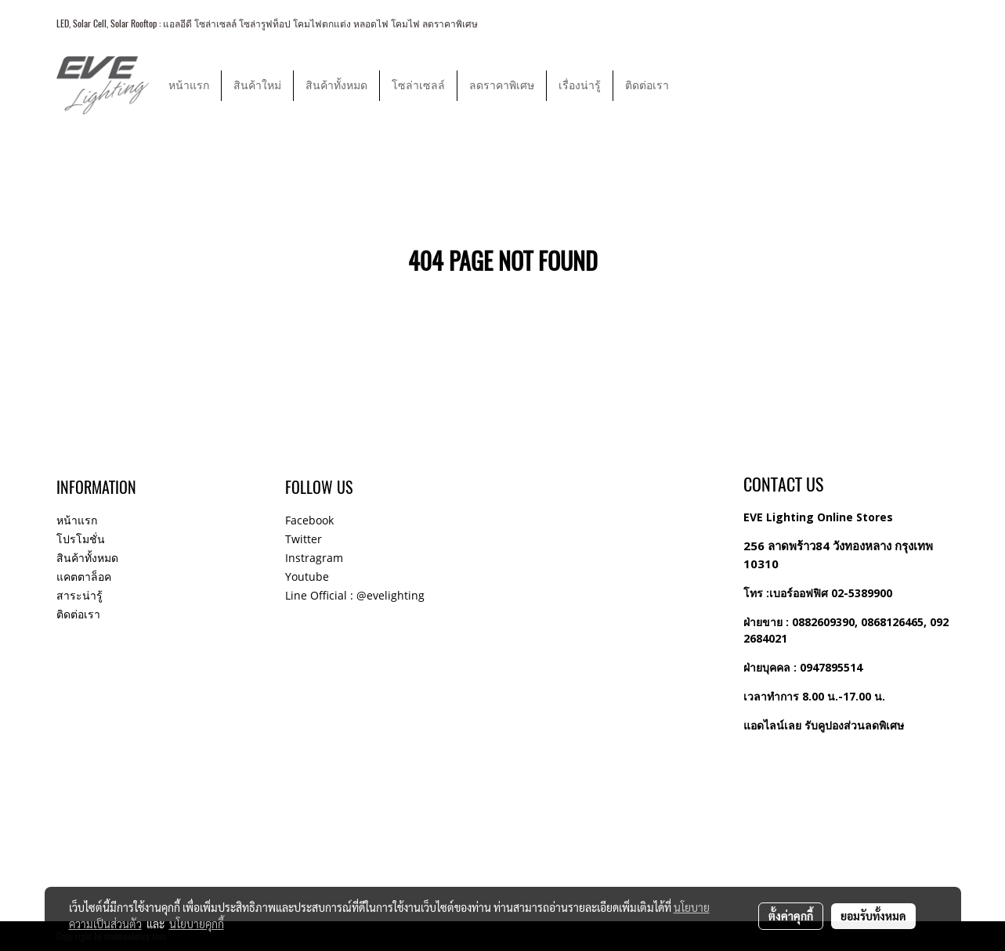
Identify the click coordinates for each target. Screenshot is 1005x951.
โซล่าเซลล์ (418, 86)
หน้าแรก (188, 86)
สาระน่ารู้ (79, 595)
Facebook (309, 520)
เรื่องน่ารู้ (580, 86)
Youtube (307, 576)
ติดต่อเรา (647, 86)
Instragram (314, 557)
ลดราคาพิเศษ (501, 86)
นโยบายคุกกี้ (196, 924)
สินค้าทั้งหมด (336, 86)
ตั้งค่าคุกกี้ (790, 916)
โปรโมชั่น (80, 538)
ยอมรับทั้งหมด (873, 916)
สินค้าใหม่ (257, 86)
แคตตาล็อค (83, 576)
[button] (695, 85)
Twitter (303, 538)
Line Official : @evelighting (355, 595)
